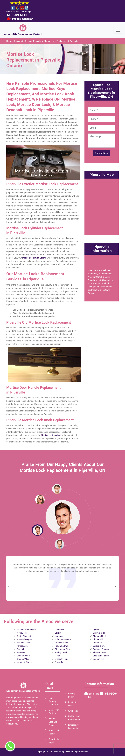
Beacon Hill (98, 659)
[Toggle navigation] (117, 30)
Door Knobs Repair (54, 741)
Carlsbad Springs (101, 649)
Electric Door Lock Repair (53, 722)
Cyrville (96, 629)
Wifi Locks (73, 710)
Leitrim (58, 632)
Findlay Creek (61, 652)
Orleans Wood (23, 655)
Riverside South (24, 642)
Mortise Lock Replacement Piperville (61, 41)
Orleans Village (24, 659)
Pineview (21, 652)
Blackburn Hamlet (101, 655)
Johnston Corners (63, 639)
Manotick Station (24, 662)
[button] (40, 499)
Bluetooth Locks (72, 704)
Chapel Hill (98, 639)
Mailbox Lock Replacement (74, 718)
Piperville (21, 649)
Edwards (59, 662)
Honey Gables (61, 642)
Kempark (59, 636)
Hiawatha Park (61, 646)
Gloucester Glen (62, 649)
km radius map (101, 206)
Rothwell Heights (24, 639)
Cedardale (97, 642)
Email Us (94, 694)
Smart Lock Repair (54, 732)
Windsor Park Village (26, 629)
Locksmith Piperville (60, 751)
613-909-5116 (17, 15)
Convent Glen (99, 632)
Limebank (59, 629)
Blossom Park (99, 652)
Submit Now (101, 153)
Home (9, 41)
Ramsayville (22, 646)
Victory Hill (22, 632)
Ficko (57, 655)
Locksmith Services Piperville (28, 41)
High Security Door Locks (54, 701)
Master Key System (54, 712)
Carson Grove (99, 646)
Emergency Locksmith (73, 727)
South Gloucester (25, 636)
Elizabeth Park (61, 659)
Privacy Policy (71, 695)
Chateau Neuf (99, 636)
